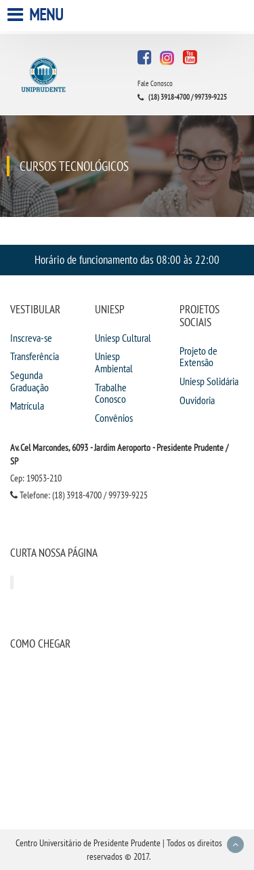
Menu (37, 14)
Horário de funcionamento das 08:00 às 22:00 (127, 259)
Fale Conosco (155, 83)
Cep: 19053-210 (36, 478)
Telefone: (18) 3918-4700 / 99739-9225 (79, 495)
